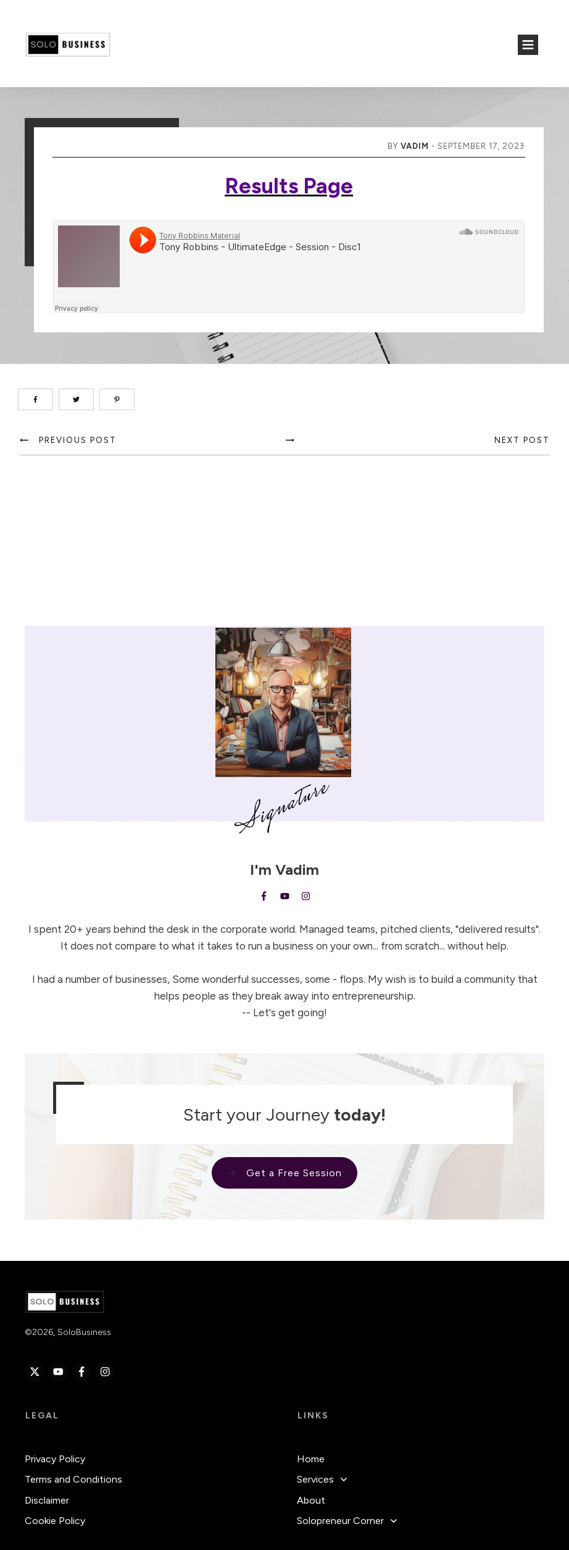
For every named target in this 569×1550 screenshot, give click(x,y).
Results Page (289, 186)
